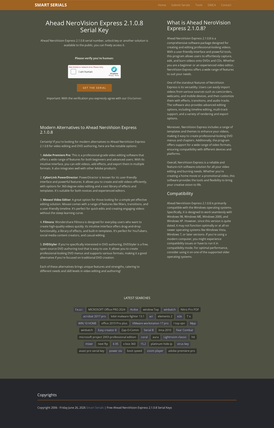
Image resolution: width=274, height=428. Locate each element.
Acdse (134, 309)
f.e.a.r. (79, 309)
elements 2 (165, 316)
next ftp (103, 344)
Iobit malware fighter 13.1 (127, 316)
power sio (115, 351)
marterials (51, 5)
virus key (183, 344)
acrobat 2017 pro (94, 316)
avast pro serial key (91, 351)
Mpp (193, 323)
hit (193, 337)
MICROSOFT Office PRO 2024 (106, 309)
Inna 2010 (164, 330)
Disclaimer (134, 98)
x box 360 (129, 344)
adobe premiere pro (181, 351)
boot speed (134, 351)
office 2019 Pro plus (114, 323)
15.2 (143, 344)
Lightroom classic (175, 337)
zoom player (155, 351)
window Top (151, 309)
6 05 (115, 344)
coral (144, 337)
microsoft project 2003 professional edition (107, 337)
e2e (179, 316)
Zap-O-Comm (130, 330)
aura (156, 337)
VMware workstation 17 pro (150, 323)
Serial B (149, 330)
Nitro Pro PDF (190, 309)
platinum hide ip (161, 344)
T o (189, 316)
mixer (89, 344)
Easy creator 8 (107, 330)
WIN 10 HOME (87, 323)
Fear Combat (184, 330)
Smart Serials (95, 408)
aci (151, 316)
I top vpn (179, 323)
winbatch (170, 309)
